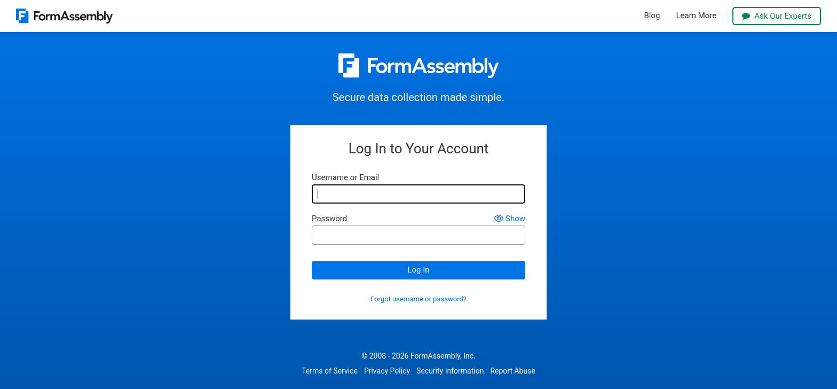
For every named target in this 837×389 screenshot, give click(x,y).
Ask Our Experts (776, 16)
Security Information (450, 371)
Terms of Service (330, 371)
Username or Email (345, 177)
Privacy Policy (387, 371)
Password (329, 218)
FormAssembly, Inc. (443, 356)
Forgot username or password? (418, 299)
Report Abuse (512, 371)
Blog (652, 15)
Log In (418, 270)
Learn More (696, 15)
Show (509, 218)
